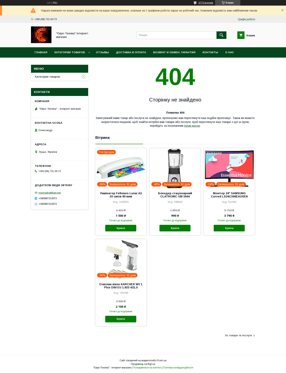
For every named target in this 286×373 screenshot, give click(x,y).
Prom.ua (161, 360)
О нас (229, 52)
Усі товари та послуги (238, 335)
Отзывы (102, 52)
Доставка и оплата (131, 52)
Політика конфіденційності (178, 367)
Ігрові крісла (192, 125)
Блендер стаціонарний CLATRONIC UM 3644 (175, 195)
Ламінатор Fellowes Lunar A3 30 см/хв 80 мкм (121, 195)
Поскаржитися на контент (147, 367)
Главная (41, 52)
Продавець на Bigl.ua (143, 364)
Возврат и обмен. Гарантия (174, 52)
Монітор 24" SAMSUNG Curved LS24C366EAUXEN (229, 195)
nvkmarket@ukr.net (50, 192)
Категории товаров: (48, 76)
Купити (121, 228)
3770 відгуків (205, 2)
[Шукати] (221, 35)
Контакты (210, 52)
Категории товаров (69, 52)
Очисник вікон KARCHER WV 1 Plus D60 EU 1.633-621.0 (120, 286)
